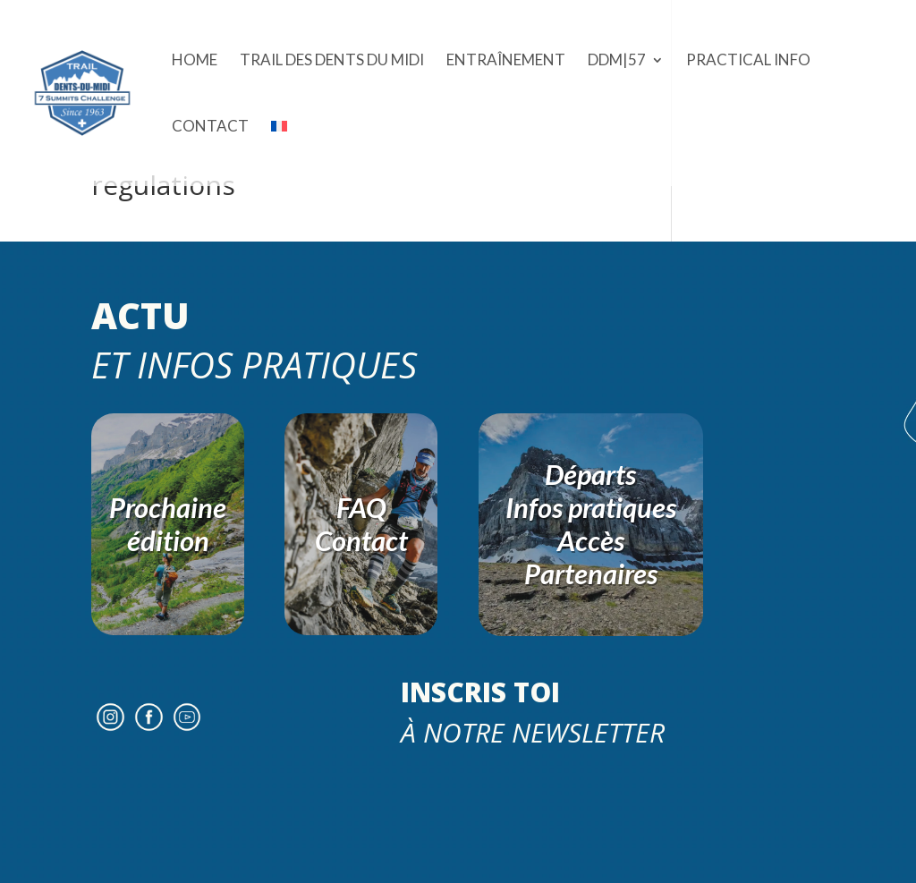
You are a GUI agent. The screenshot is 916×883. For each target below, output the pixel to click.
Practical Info (748, 61)
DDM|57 (617, 61)
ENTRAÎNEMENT (505, 61)
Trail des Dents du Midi (332, 61)
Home (194, 61)
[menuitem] (279, 153)
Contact (210, 127)
